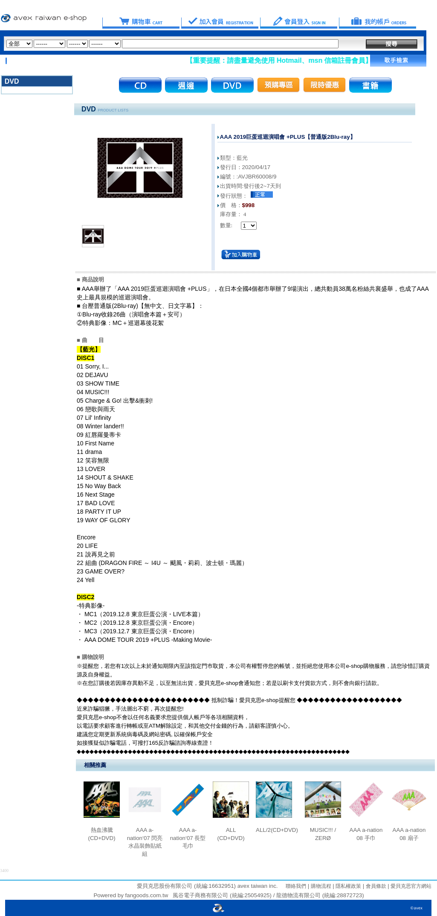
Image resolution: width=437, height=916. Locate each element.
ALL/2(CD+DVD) (277, 830)
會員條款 (375, 886)
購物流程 (320, 886)
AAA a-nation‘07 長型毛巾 (188, 838)
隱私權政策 (347, 886)
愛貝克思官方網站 (411, 886)
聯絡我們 (296, 886)
